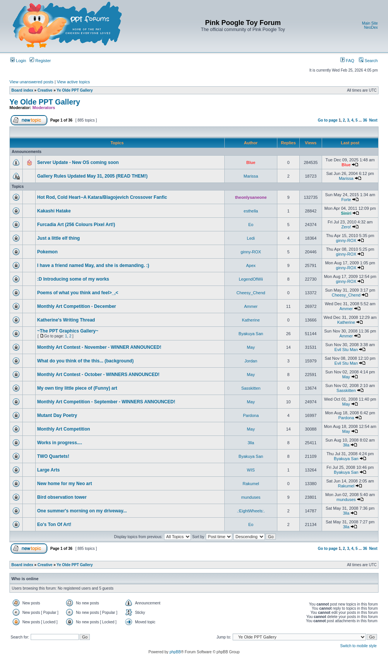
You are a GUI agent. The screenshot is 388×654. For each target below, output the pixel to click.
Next (373, 120)
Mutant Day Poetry (57, 415)
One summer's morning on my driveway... (82, 511)
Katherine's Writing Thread (66, 320)
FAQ (347, 60)
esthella (251, 211)
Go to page (328, 120)
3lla (250, 442)
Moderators (44, 107)
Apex (250, 265)
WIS (251, 470)
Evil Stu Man (346, 349)
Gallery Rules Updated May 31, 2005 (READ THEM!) (92, 176)
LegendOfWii (251, 279)
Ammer (250, 306)
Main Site (370, 23)
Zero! (346, 227)
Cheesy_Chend (250, 292)
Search (368, 60)
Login (18, 60)
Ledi (251, 238)
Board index (22, 90)
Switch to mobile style (358, 646)
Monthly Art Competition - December (76, 306)
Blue (250, 162)
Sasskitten (251, 388)
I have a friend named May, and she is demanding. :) (93, 265)
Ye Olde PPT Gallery (74, 90)
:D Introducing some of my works (73, 279)
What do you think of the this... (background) (85, 361)
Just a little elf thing (58, 238)
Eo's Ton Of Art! (54, 524)
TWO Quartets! (53, 456)
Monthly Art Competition (63, 429)
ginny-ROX (346, 240)
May (251, 347)
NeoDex (371, 27)
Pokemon (47, 251)
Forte (346, 199)
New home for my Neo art (64, 483)
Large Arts (48, 470)
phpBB (175, 652)
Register (40, 60)
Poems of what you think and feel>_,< (77, 292)
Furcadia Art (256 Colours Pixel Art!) (76, 224)
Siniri (346, 213)
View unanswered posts (31, 82)
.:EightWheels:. (251, 511)
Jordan (250, 361)
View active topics (73, 82)
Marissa (251, 176)
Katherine (251, 320)
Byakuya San (251, 333)
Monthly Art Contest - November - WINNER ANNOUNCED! (99, 347)
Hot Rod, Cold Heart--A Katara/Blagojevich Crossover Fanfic (102, 197)
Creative (45, 90)
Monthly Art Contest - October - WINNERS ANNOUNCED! (98, 374)
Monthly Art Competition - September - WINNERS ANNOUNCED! (106, 401)
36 (365, 120)
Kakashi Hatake (54, 211)
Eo (250, 224)
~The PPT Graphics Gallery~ (67, 331)
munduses (251, 497)
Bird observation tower (62, 497)
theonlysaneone (251, 197)
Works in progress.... (59, 442)
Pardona (251, 415)
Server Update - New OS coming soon (78, 162)
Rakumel (250, 483)
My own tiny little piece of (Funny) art (77, 388)
